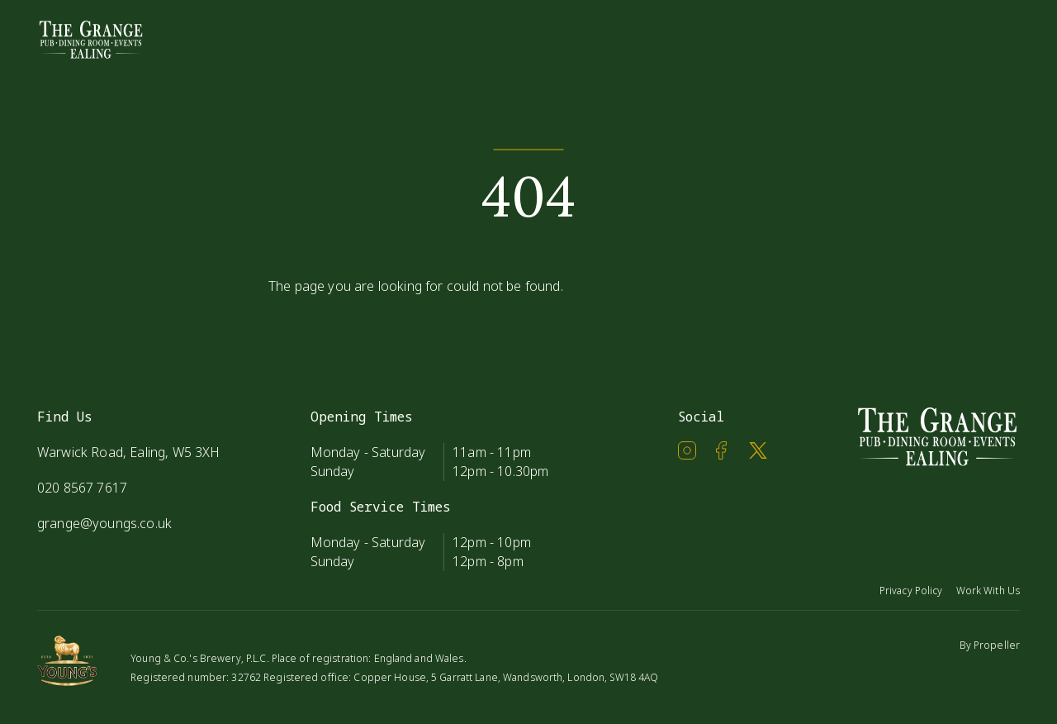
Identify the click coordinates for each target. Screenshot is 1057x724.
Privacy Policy (911, 590)
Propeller (997, 645)
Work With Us (988, 590)
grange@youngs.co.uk (104, 523)
